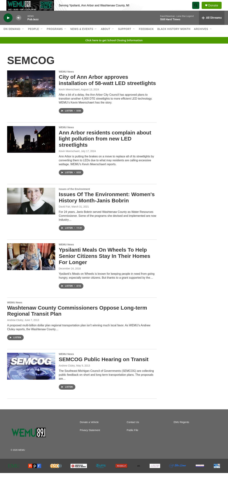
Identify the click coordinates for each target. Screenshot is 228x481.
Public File (132, 438)
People (33, 37)
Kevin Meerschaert (69, 97)
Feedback (146, 37)
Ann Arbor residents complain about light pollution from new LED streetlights (105, 147)
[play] (8, 26)
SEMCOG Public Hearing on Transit (103, 367)
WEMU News (66, 79)
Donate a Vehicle (89, 430)
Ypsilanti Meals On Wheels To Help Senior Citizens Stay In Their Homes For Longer (104, 264)
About (105, 37)
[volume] (19, 26)
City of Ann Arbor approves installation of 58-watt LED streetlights (107, 88)
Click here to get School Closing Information (113, 48)
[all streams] (211, 26)
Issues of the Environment (74, 197)
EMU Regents (181, 430)
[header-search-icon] (197, 9)
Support (124, 37)
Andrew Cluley (15, 328)
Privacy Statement (90, 438)
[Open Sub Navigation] (23, 37)
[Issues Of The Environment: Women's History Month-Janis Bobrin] (31, 209)
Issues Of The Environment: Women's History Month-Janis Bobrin (107, 205)
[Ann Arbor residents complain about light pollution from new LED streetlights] (31, 147)
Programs (55, 37)
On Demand (12, 37)
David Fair (64, 214)
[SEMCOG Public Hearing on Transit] (31, 374)
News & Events (81, 37)
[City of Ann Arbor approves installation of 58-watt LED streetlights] (31, 91)
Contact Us (133, 430)
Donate (215, 9)
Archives (201, 37)
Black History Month (173, 37)
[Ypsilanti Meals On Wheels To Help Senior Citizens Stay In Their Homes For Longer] (31, 264)
